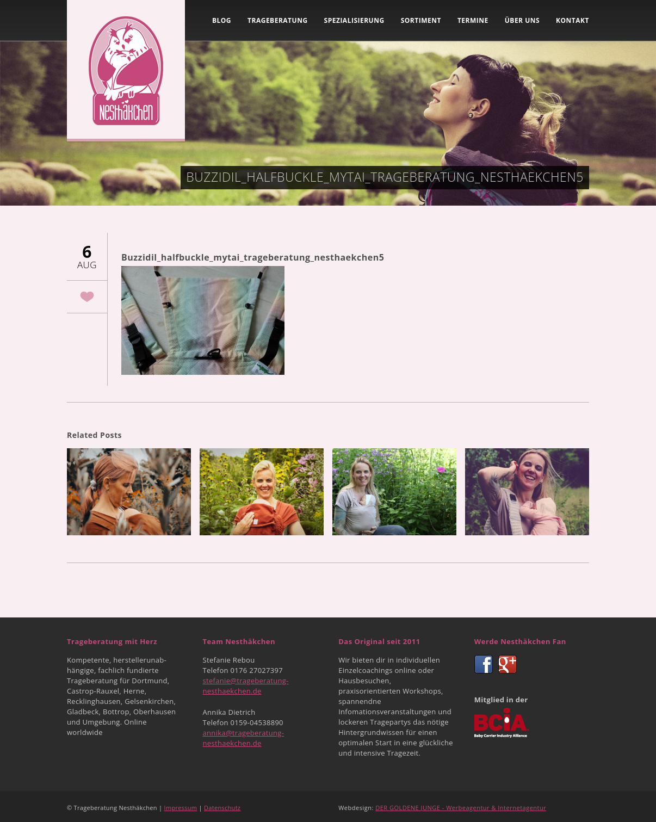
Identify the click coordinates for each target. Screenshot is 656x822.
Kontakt (572, 20)
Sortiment (421, 20)
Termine (472, 20)
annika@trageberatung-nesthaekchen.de (243, 738)
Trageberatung (277, 20)
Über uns (522, 20)
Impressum (180, 808)
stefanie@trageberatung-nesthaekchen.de (246, 686)
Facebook (483, 664)
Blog (221, 20)
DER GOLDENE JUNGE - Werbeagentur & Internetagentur (460, 808)
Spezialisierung (354, 20)
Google (507, 664)
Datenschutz (222, 808)
